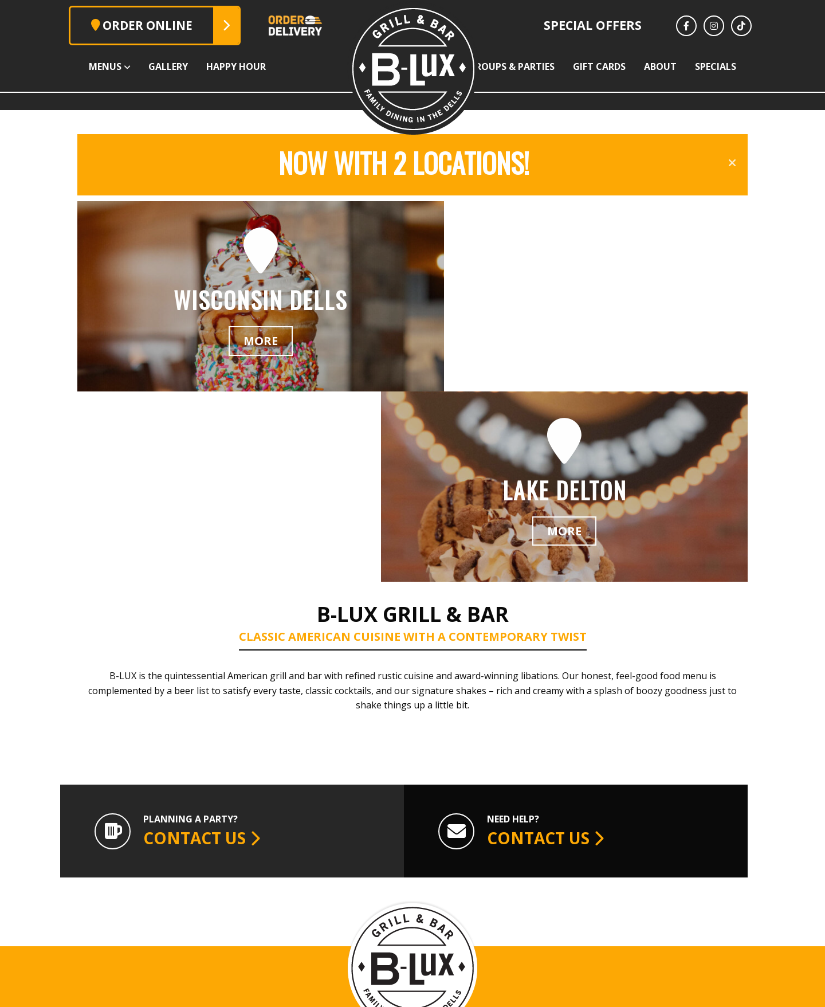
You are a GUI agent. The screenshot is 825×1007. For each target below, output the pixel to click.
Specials (787, 66)
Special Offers (593, 25)
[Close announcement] (732, 162)
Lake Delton (479, 882)
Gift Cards (630, 66)
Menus (33, 66)
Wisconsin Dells (342, 882)
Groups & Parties (522, 66)
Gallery (116, 66)
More (245, 350)
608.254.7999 (342, 932)
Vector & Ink (633, 992)
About (712, 66)
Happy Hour (205, 66)
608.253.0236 (478, 932)
